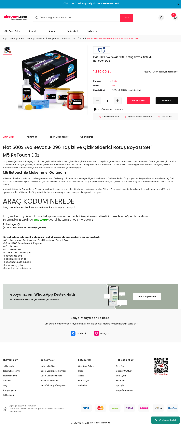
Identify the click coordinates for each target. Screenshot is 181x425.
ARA (126, 17)
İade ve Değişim (48, 366)
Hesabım (120, 380)
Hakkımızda (8, 366)
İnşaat (81, 371)
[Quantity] (107, 100)
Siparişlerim (121, 385)
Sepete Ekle (138, 100)
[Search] (83, 18)
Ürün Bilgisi (9, 136)
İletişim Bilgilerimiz (11, 371)
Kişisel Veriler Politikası (51, 375)
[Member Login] (161, 18)
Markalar (7, 380)
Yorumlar (31, 136)
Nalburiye (82, 385)
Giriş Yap (120, 366)
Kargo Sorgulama (124, 390)
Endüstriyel (83, 380)
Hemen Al (166, 100)
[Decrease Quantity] (97, 100)
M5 (113, 85)
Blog (5, 385)
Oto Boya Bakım (86, 366)
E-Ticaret (84, 423)
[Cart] (175, 18)
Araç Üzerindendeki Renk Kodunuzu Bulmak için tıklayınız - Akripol (39, 207)
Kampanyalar (9, 390)
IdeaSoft (75, 423)
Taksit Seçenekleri (58, 136)
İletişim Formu (10, 375)
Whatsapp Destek (165, 420)
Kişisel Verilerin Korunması (53, 371)
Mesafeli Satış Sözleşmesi (53, 385)
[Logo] (15, 18)
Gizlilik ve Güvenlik (49, 380)
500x (114, 81)
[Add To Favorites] (109, 116)
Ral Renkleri (8, 395)
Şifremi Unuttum (124, 371)
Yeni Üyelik (121, 375)
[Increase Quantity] (117, 100)
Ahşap (81, 375)
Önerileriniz (86, 136)
